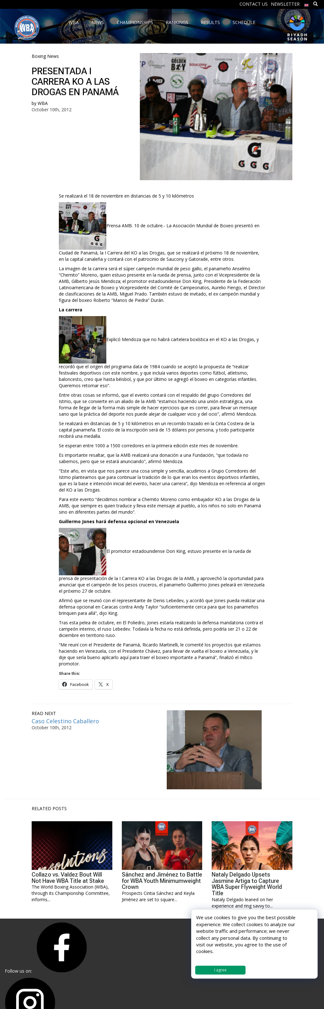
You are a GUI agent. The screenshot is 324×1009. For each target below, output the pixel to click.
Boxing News (45, 56)
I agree (220, 970)
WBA (43, 103)
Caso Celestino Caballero (65, 721)
